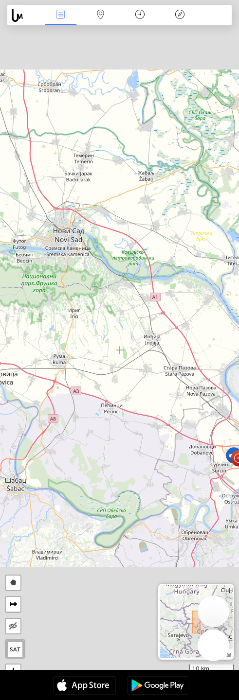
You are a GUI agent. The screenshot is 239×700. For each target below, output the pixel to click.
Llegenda (179, 15)
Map (100, 15)
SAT (15, 649)
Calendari (140, 15)
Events (61, 15)
